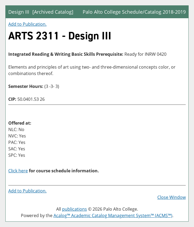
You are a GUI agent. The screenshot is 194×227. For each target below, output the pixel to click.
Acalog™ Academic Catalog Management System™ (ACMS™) (113, 215)
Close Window (171, 197)
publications (74, 209)
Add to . (27, 24)
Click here (18, 171)
